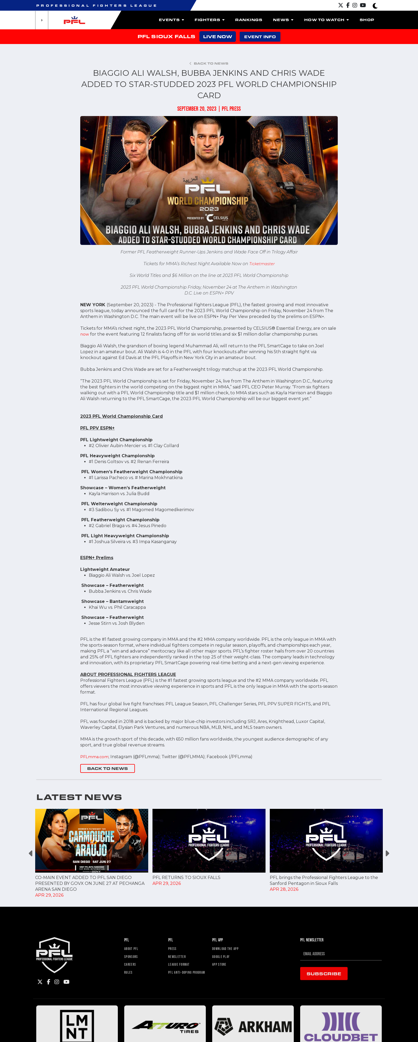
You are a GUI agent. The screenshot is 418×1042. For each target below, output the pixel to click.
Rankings (248, 19)
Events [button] (171, 19)
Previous (31, 853)
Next (387, 853)
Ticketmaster (262, 263)
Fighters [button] (209, 19)
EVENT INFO (260, 36)
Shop (367, 19)
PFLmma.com (95, 756)
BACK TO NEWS (107, 768)
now (85, 334)
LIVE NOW (217, 36)
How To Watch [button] (326, 19)
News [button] (283, 19)
